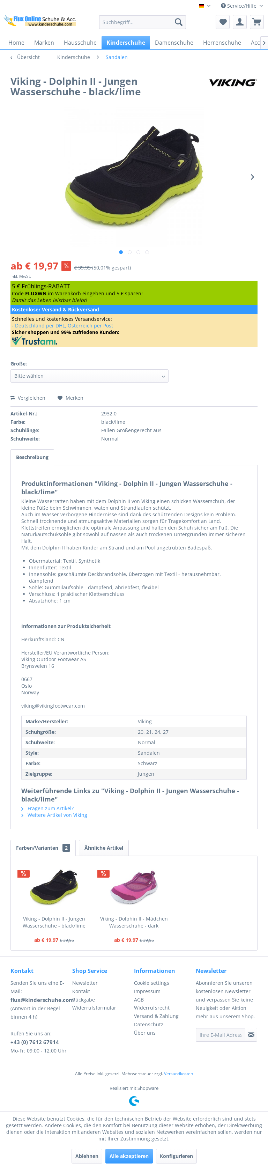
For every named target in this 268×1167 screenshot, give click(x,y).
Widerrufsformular (94, 1007)
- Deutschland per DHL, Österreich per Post (62, 325)
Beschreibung (32, 457)
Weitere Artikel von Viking (54, 815)
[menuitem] (142, 22)
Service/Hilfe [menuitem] (239, 5)
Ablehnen (86, 1156)
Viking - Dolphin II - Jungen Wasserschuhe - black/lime (54, 922)
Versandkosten (178, 1074)
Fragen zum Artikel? (47, 808)
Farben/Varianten (43, 847)
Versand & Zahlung (156, 1016)
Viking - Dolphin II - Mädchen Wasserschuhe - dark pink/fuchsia (134, 922)
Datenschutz (148, 1024)
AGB (139, 999)
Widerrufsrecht (152, 1007)
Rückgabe (83, 999)
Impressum (147, 991)
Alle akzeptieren (129, 1156)
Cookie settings (151, 983)
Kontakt (81, 991)
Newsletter (85, 983)
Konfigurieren (176, 1156)
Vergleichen (27, 397)
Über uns (145, 1032)
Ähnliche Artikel (103, 847)
